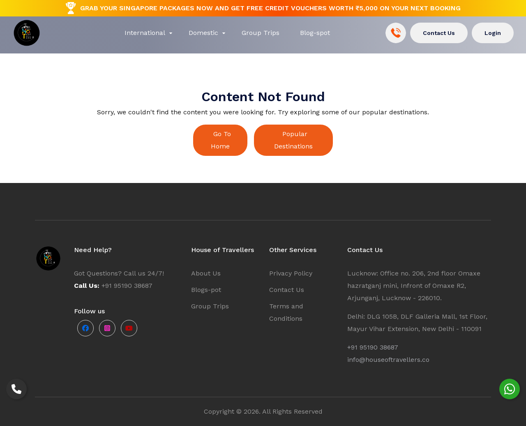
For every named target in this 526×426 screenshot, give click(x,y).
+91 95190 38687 (372, 347)
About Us (206, 273)
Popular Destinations (293, 140)
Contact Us (439, 33)
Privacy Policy (290, 273)
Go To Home (221, 140)
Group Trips (210, 306)
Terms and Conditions (286, 312)
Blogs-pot (206, 290)
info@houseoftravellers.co (388, 359)
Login (492, 33)
